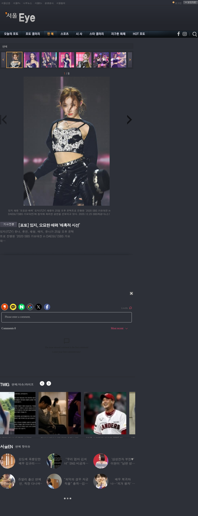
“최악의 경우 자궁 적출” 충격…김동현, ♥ (76, 483)
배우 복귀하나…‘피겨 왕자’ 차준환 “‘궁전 (122, 483)
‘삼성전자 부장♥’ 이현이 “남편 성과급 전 (123, 463)
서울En (38, 3)
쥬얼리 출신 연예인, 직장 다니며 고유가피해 (29, 483)
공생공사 (49, 3)
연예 (4, 46)
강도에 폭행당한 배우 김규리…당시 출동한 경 (30, 463)
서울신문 (5, 3)
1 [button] (65, 498)
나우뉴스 (27, 3)
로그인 (178, 3)
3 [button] (70, 498)
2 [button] (67, 498)
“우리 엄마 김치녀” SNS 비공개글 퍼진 (76, 463)
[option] (21, 412)
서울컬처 (61, 3)
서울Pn (16, 3)
